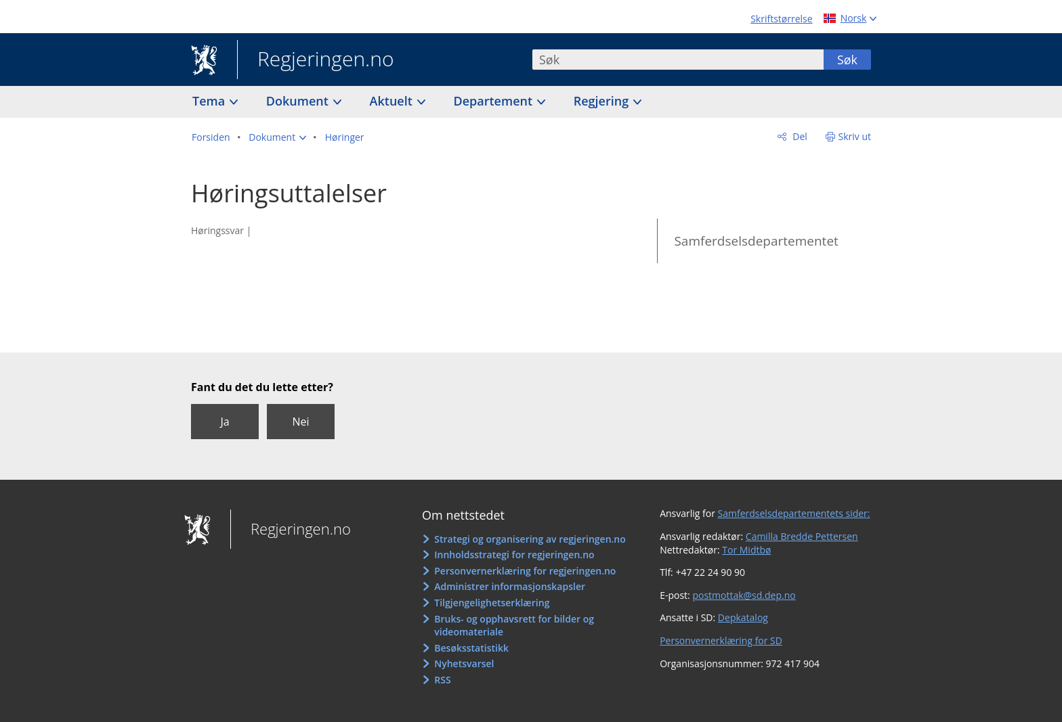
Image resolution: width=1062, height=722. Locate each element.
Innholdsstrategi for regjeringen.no (514, 554)
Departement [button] (495, 101)
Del (798, 136)
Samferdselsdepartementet (756, 241)
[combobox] (678, 59)
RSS (442, 679)
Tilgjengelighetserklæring (491, 602)
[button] (277, 137)
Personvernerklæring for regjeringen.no (525, 570)
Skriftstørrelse (781, 18)
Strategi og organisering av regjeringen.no (530, 539)
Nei (300, 421)
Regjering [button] (603, 101)
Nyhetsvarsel (464, 663)
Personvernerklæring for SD (721, 640)
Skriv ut (855, 136)
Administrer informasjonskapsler (509, 586)
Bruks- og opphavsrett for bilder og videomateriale (514, 625)
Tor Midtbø (746, 549)
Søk (847, 59)
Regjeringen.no (315, 60)
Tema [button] (210, 101)
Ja (224, 421)
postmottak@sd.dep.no (743, 595)
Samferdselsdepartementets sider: (794, 513)
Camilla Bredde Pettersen (802, 536)
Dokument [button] (299, 101)
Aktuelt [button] (393, 101)
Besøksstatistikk (471, 647)
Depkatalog (743, 617)
